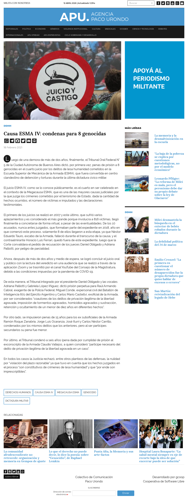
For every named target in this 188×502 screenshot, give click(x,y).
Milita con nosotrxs (17, 3)
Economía (40, 29)
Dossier (124, 29)
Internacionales (14, 35)
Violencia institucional (76, 29)
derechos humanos (18, 392)
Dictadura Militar (16, 400)
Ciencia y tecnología (143, 29)
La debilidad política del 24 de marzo (169, 243)
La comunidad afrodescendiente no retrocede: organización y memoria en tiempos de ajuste (25, 456)
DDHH (7, 125)
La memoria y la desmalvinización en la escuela (169, 139)
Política (26, 29)
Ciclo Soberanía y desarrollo (80, 35)
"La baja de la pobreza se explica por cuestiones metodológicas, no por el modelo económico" (169, 162)
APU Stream (33, 35)
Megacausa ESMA (68, 392)
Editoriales (12, 29)
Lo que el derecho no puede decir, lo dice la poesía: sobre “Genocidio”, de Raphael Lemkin (69, 456)
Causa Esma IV (44, 392)
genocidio (89, 392)
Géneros (54, 29)
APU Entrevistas (52, 35)
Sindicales (110, 29)
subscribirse (11, 476)
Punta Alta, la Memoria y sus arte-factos (113, 453)
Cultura (96, 29)
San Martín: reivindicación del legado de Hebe (167, 294)
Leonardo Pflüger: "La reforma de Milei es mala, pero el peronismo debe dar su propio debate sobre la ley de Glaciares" (169, 188)
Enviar (125, 493)
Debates (162, 29)
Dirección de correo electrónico (62, 493)
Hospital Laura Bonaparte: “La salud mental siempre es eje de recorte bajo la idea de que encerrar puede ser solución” (160, 456)
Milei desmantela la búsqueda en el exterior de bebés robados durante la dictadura (168, 226)
